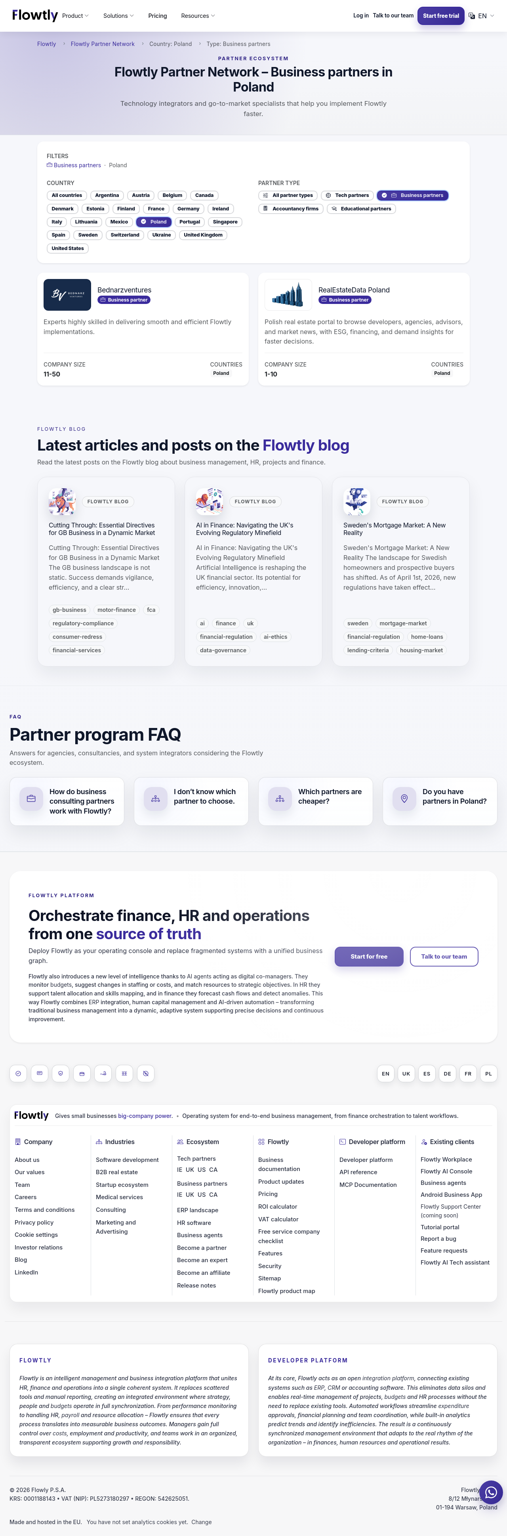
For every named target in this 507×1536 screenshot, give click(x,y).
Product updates (281, 1181)
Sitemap (269, 1278)
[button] (75, 15)
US (202, 1169)
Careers (25, 1197)
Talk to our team (393, 15)
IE (180, 1169)
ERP (94, 1002)
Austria (141, 195)
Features (270, 1253)
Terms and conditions (45, 1209)
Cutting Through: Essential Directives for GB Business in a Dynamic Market (102, 529)
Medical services (119, 1197)
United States (67, 248)
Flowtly (46, 44)
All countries (66, 195)
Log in (361, 15)
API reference (358, 1172)
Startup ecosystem (122, 1184)
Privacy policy (34, 1222)
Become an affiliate (203, 1272)
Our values (30, 1172)
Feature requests (444, 1250)
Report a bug (438, 1238)
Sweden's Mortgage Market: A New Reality (394, 529)
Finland (126, 209)
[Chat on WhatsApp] (491, 1492)
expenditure (453, 1405)
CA (213, 1169)
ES (427, 1073)
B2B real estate (117, 1172)
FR (468, 1073)
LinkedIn (26, 1272)
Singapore (225, 222)
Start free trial (441, 16)
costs (60, 1433)
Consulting (111, 1209)
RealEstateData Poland (354, 290)
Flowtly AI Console (447, 1171)
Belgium (172, 195)
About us (27, 1159)
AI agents (199, 976)
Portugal (189, 222)
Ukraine (161, 235)
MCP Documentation (368, 1184)
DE (448, 1073)
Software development (127, 1159)
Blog (21, 1259)
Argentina (107, 195)
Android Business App (451, 1194)
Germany (188, 209)
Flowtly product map (286, 1291)
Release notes (196, 1285)
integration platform (388, 1378)
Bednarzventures (124, 290)
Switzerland (125, 235)
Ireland (220, 209)
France (156, 209)
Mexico (119, 222)
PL (488, 1073)
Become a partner (202, 1247)
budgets (61, 984)
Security (270, 1266)
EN (385, 1073)
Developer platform (366, 1159)
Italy (56, 222)
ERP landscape (197, 1210)
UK (406, 1073)
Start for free (369, 956)
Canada (204, 195)
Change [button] (201, 1522)
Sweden (88, 235)
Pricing (157, 15)
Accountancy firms (290, 209)
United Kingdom (203, 235)
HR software (194, 1223)
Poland (154, 222)
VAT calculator (278, 1219)
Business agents (200, 1235)
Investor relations (39, 1247)
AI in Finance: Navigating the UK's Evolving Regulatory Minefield (244, 529)
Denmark (62, 209)
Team (22, 1184)
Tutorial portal (440, 1227)
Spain (58, 235)
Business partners (412, 195)
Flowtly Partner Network (103, 44)
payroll (70, 1415)
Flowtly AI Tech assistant (455, 1262)
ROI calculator (277, 1206)
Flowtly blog (61, 429)
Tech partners (347, 195)
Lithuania (86, 222)
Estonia (95, 209)
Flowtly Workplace (446, 1159)
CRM (334, 1387)
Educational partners (361, 209)
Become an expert (202, 1260)
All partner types (288, 195)
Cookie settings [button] (36, 1234)
